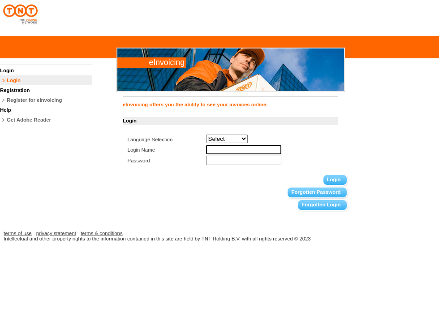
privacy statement (56, 233)
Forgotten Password (315, 192)
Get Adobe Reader (29, 119)
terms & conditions (102, 233)
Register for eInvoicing (34, 100)
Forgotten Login (320, 204)
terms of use (18, 233)
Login (14, 80)
